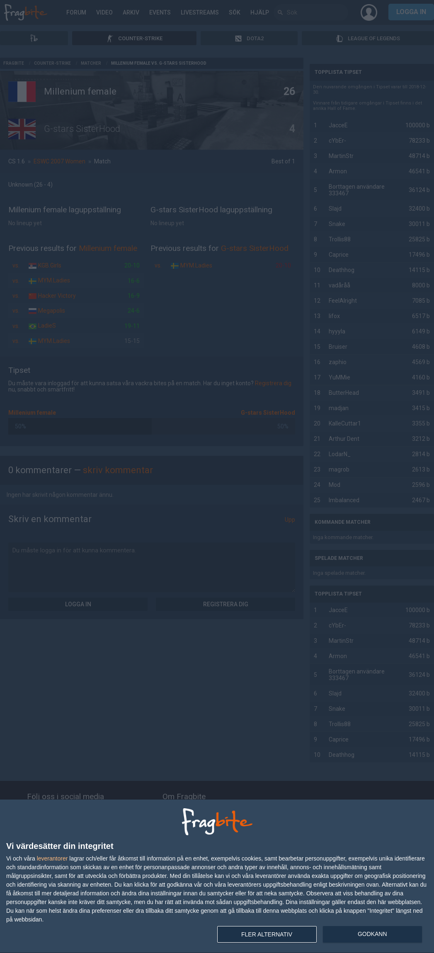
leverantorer (52, 858)
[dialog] (217, 876)
